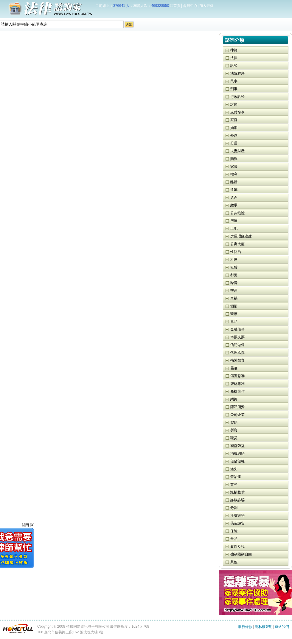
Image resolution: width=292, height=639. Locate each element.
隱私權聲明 (264, 627)
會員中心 (190, 6)
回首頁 (175, 6)
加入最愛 (206, 6)
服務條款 (245, 627)
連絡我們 (282, 627)
